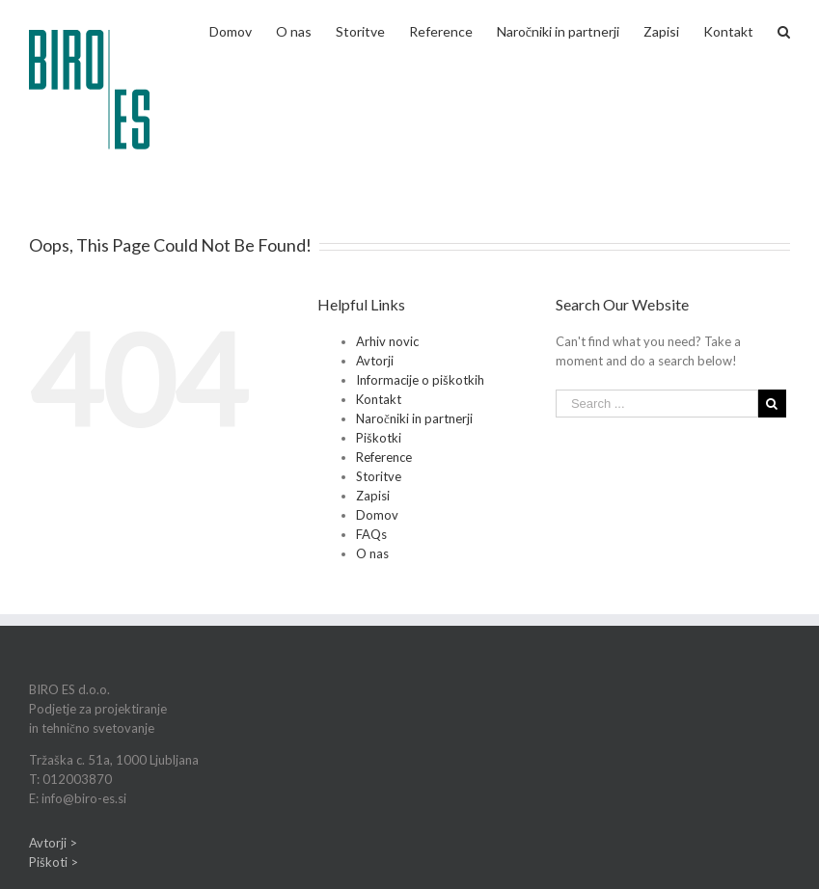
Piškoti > (53, 862)
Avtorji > (53, 842)
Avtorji (375, 360)
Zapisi (373, 495)
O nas (372, 553)
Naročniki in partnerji (414, 418)
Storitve (378, 476)
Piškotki (378, 437)
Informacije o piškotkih (420, 380)
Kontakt (378, 399)
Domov (377, 515)
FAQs (371, 534)
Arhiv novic (387, 341)
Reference (384, 457)
